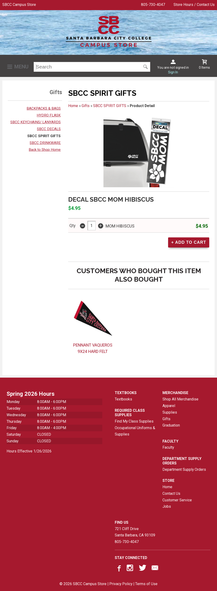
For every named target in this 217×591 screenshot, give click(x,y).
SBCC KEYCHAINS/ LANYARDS (35, 122)
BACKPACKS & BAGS (44, 108)
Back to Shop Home (45, 150)
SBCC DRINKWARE (45, 143)
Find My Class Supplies (134, 421)
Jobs (166, 506)
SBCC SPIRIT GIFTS (44, 136)
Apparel (168, 405)
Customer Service (177, 500)
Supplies (169, 412)
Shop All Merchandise (180, 399)
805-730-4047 (153, 4)
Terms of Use (146, 584)
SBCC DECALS (49, 129)
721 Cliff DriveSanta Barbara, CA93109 (135, 532)
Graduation (171, 425)
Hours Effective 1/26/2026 (29, 451)
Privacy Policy (120, 584)
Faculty (168, 447)
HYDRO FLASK (49, 115)
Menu (21, 67)
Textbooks (123, 399)
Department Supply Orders (184, 469)
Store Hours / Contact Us (194, 4)
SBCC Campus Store (19, 4)
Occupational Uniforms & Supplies (135, 431)
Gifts (86, 106)
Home (73, 106)
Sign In (173, 72)
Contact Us (171, 493)
